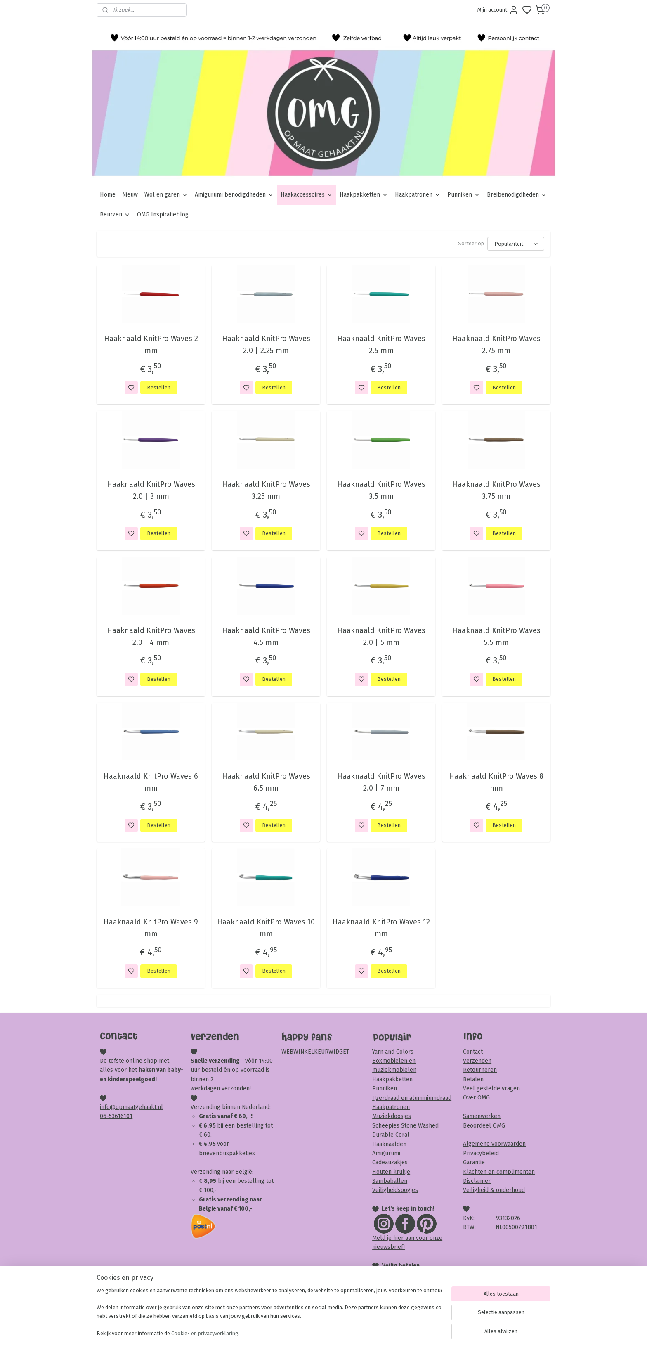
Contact (473, 1051)
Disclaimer (477, 1181)
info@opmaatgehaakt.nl (131, 1107)
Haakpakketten (364, 194)
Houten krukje (391, 1171)
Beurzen (115, 214)
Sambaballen (389, 1181)
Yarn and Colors (392, 1051)
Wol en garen (166, 194)
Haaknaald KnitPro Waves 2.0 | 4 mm (150, 636)
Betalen (473, 1079)
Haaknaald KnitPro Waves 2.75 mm (496, 344)
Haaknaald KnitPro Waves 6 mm (151, 782)
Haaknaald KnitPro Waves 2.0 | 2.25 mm (266, 344)
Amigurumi (386, 1153)
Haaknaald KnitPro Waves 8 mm (496, 782)
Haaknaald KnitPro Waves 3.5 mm (381, 490)
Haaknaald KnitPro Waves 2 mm (151, 344)
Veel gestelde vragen (491, 1088)
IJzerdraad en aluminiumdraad (411, 1098)
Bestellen (158, 387)
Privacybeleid (481, 1153)
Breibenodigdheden (517, 194)
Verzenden (477, 1060)
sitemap (355, 1333)
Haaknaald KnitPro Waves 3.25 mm (266, 490)
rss (371, 1333)
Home (108, 194)
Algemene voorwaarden (494, 1143)
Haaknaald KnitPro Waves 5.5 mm (496, 636)
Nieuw (130, 194)
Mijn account (498, 10)
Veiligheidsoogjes (395, 1190)
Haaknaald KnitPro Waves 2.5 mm (381, 344)
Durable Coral (390, 1134)
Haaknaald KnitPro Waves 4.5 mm (266, 636)
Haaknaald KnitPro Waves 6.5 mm (266, 782)
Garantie (474, 1162)
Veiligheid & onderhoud (494, 1190)
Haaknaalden (389, 1144)
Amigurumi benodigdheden (234, 194)
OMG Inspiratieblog (163, 214)
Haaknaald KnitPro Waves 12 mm (381, 927)
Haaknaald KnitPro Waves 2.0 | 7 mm (381, 782)
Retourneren (480, 1069)
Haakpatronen (418, 194)
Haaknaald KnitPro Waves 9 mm (151, 927)
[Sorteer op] (516, 243)
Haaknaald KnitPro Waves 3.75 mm (496, 490)
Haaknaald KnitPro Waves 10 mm (266, 927)
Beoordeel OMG (484, 1125)
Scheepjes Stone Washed (405, 1125)
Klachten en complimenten (499, 1171)
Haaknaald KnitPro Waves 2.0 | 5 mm (381, 636)
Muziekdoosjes (391, 1116)
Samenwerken (482, 1116)
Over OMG (476, 1097)
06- (104, 1116)
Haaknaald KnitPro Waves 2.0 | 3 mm (150, 490)
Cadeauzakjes (390, 1162)
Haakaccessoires (307, 194)
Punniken (463, 194)
